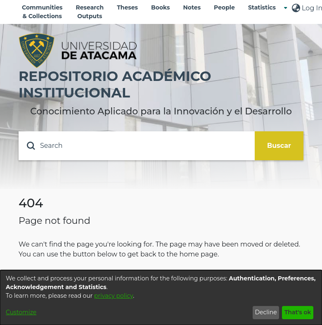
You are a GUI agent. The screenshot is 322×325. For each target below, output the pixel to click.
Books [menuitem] (160, 7)
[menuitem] (264, 7)
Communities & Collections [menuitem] (42, 12)
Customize (21, 312)
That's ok (297, 312)
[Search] (137, 145)
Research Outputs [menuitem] (90, 12)
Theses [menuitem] (127, 7)
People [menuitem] (224, 7)
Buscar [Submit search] (279, 145)
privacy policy (113, 295)
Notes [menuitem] (192, 7)
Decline (266, 312)
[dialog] (161, 297)
